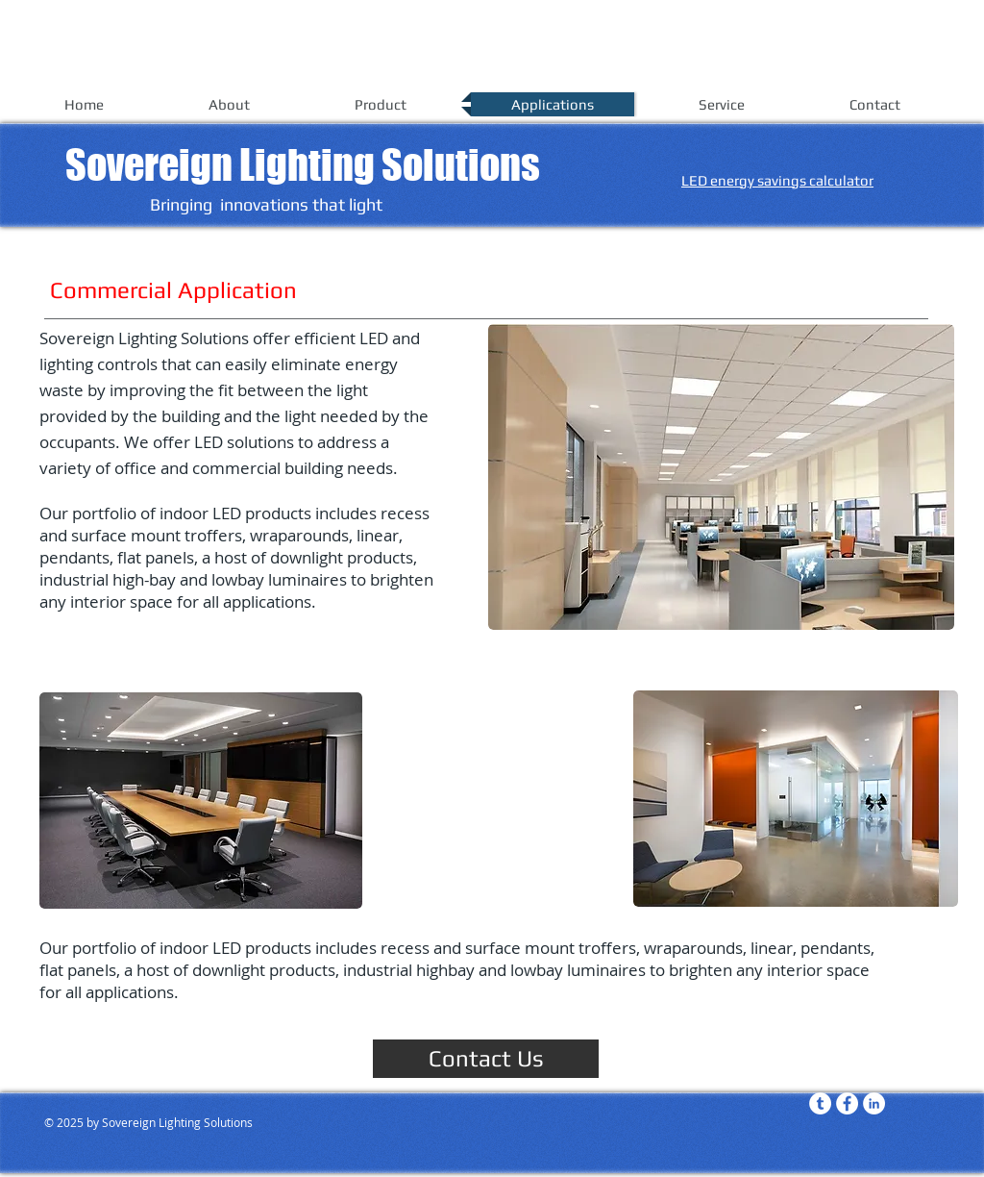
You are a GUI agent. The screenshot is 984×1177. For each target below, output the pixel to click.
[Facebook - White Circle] (847, 1103)
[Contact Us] (486, 1058)
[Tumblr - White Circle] (820, 1103)
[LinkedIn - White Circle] (874, 1103)
